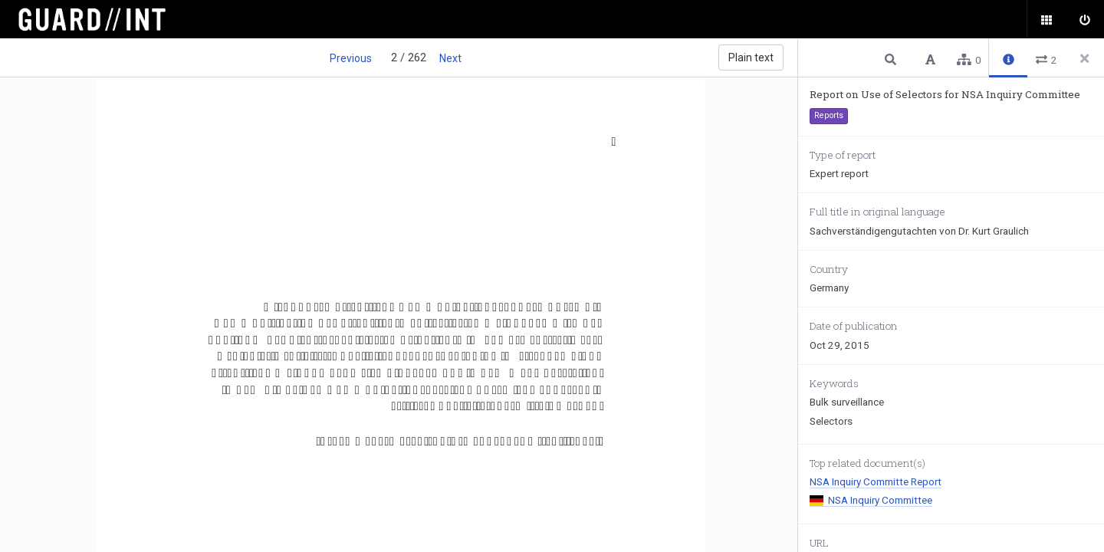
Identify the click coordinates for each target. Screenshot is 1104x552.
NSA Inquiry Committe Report (875, 481)
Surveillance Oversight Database (102, 19)
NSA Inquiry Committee (871, 500)
